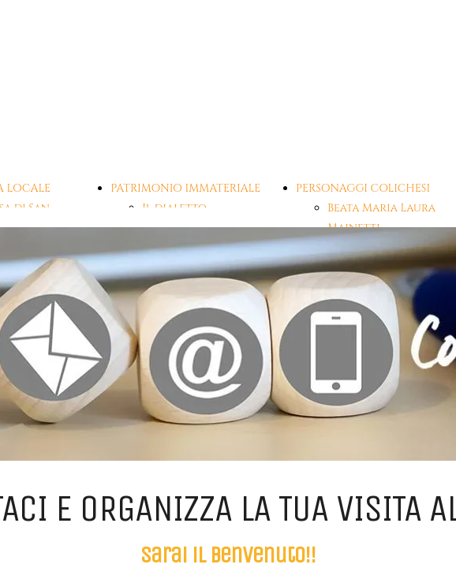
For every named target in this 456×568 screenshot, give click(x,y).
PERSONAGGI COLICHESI (363, 188)
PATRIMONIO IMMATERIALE (185, 188)
